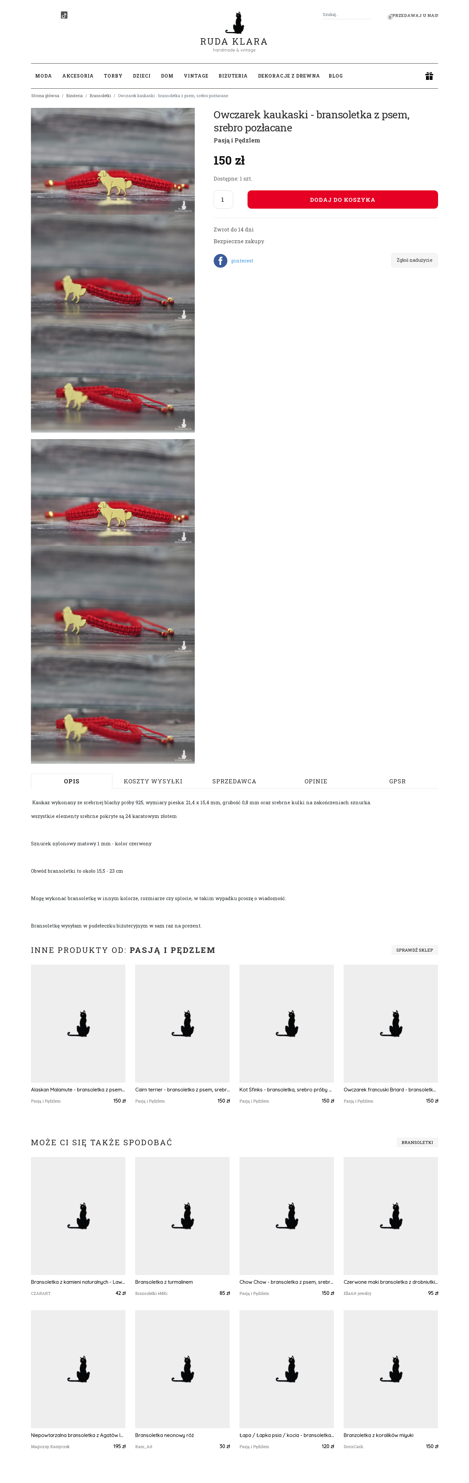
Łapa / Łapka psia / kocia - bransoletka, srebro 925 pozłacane (286, 1435)
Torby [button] (113, 76)
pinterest (242, 261)
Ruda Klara (234, 36)
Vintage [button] (196, 76)
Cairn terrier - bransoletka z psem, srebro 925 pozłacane (182, 1090)
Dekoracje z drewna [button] (289, 76)
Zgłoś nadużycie (415, 260)
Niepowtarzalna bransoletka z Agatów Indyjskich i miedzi (78, 1435)
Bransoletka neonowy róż (164, 1435)
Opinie (316, 781)
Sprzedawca (234, 781)
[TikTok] (64, 15)
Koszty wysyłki (153, 781)
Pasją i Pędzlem (237, 140)
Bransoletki (100, 95)
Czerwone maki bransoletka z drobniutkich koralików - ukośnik (391, 1282)
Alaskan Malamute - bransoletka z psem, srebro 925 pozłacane (78, 1090)
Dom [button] (167, 76)
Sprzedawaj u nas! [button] (414, 15)
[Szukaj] (369, 14)
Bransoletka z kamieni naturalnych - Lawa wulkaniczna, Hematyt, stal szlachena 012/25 (78, 1282)
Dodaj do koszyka (343, 199)
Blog (336, 76)
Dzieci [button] (142, 76)
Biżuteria (74, 95)
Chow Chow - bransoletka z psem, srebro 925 (286, 1282)
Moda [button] (43, 76)
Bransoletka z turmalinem (164, 1282)
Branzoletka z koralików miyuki (378, 1435)
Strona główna (45, 95)
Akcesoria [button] (78, 76)
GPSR (397, 781)
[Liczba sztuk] (223, 199)
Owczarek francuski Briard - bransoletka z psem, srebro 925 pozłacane (391, 1090)
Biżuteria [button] (233, 76)
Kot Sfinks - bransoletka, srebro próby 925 (286, 1090)
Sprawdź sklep (414, 950)
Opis (71, 781)
